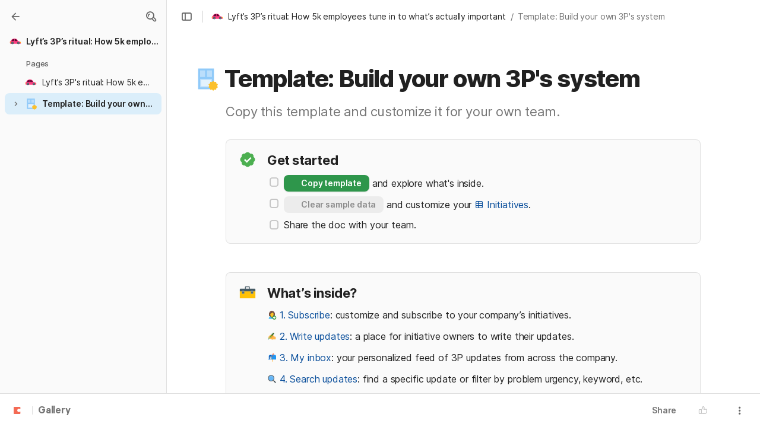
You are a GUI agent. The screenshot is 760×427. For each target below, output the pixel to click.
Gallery (54, 411)
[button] (150, 16)
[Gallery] (15, 16)
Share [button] (664, 410)
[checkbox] (274, 182)
